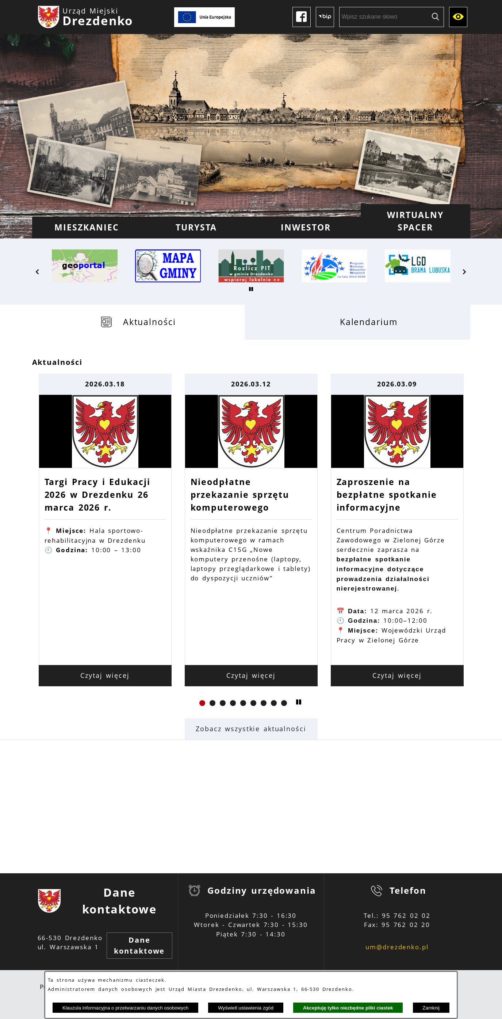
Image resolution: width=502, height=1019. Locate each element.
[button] (37, 271)
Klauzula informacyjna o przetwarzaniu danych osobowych (125, 1008)
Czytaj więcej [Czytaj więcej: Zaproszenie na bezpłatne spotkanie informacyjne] (397, 675)
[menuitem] (87, 227)
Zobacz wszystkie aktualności (251, 728)
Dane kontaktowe (139, 945)
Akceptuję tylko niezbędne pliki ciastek (348, 1008)
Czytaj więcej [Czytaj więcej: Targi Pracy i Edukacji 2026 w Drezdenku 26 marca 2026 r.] (105, 675)
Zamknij (431, 1008)
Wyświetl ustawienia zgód (245, 1008)
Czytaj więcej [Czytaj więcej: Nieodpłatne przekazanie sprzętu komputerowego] (251, 675)
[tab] (138, 322)
